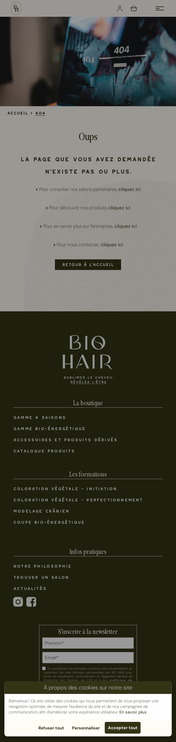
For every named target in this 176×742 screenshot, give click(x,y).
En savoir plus (133, 712)
